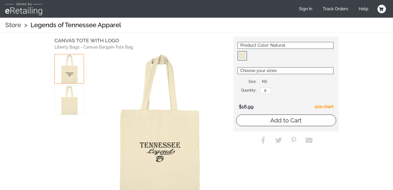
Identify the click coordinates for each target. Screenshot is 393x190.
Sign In (305, 8)
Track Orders (335, 8)
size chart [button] (324, 106)
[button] (69, 68)
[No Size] (265, 90)
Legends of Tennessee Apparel (76, 25)
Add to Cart (286, 120)
